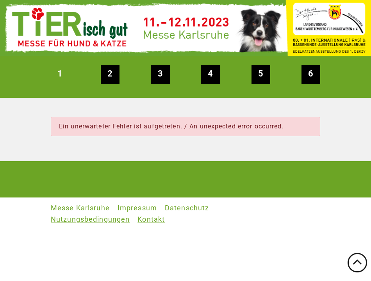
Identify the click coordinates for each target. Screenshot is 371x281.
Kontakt (151, 219)
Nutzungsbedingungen (90, 219)
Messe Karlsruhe (80, 208)
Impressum (137, 208)
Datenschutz (187, 208)
